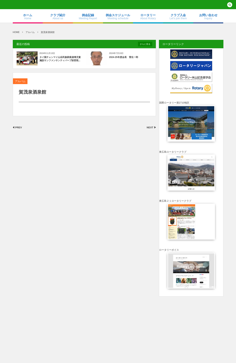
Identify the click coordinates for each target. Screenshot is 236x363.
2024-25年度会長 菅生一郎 (123, 57)
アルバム (20, 81)
